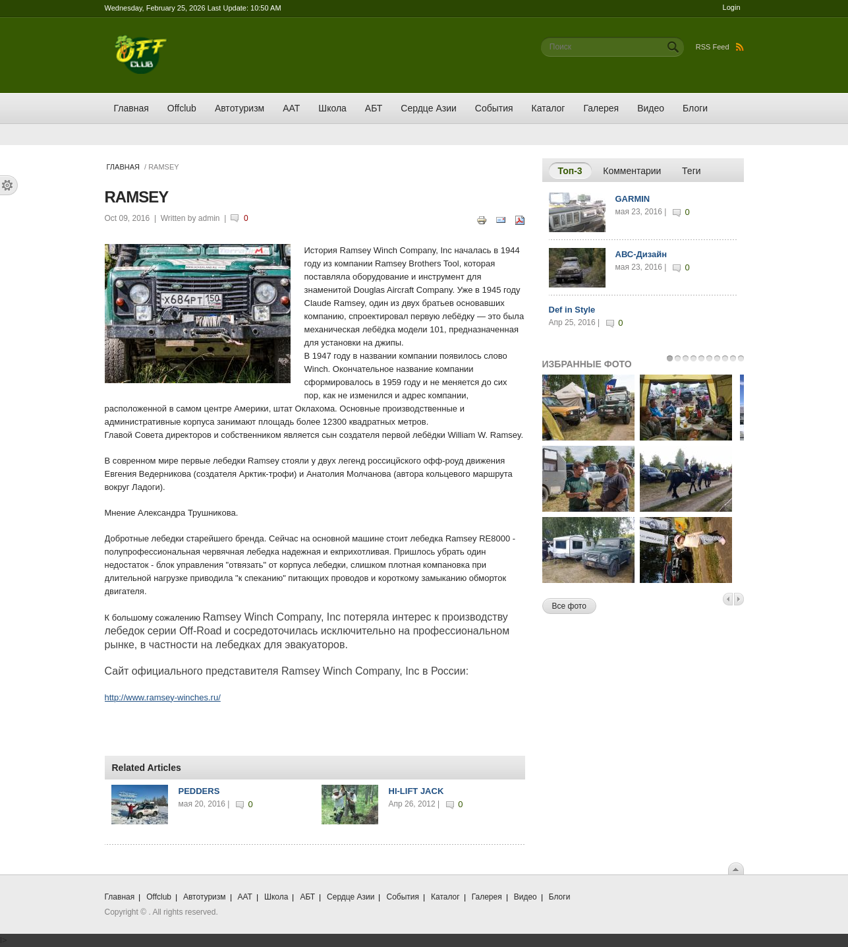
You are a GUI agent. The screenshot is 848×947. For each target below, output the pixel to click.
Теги (691, 171)
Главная (131, 108)
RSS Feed (720, 47)
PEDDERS (199, 791)
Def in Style (572, 310)
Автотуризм (239, 108)
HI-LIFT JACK (416, 791)
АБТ (373, 108)
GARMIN (632, 199)
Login (732, 7)
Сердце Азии (428, 108)
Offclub (181, 108)
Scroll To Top (736, 868)
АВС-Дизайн (641, 254)
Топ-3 (575, 170)
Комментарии (632, 171)
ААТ (291, 108)
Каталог (548, 108)
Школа (332, 108)
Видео (650, 108)
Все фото (569, 606)
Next (739, 599)
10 (741, 358)
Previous (728, 599)
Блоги (695, 108)
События (494, 108)
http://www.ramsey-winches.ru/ (163, 697)
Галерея (601, 108)
